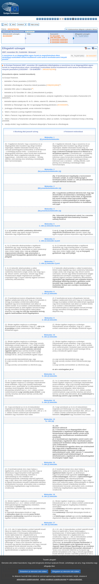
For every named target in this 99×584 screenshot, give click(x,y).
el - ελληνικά (53, 19)
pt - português (83, 19)
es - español (40, 19)
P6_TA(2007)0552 (82, 36)
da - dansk (45, 19)
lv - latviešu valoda (68, 19)
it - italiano (65, 19)
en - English (55, 19)
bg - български (37, 19)
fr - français (58, 19)
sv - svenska (96, 19)
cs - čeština (42, 19)
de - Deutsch (48, 19)
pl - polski (81, 19)
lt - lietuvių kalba (70, 19)
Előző (13, 24)
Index (5, 24)
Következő (21, 24)
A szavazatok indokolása (59, 39)
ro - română (86, 19)
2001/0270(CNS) (13, 29)
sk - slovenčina (88, 19)
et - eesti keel (50, 19)
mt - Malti (76, 19)
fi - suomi (93, 19)
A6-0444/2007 (7, 36)
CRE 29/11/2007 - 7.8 (57, 37)
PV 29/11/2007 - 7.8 (56, 36)
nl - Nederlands (78, 19)
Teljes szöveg (34, 24)
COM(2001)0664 (52, 85)
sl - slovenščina (91, 19)
